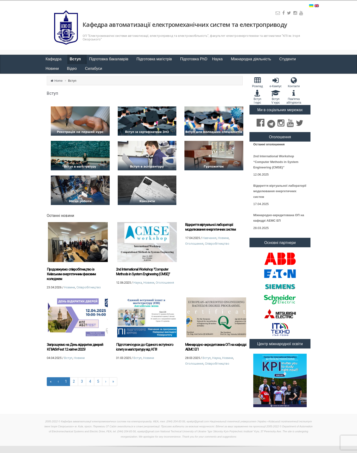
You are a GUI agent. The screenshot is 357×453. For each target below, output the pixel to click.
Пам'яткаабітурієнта (293, 97)
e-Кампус (275, 82)
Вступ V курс (275, 97)
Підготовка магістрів (154, 59)
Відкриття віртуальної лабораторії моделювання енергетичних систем (210, 227)
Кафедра (54, 59)
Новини (53, 69)
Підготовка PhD (193, 59)
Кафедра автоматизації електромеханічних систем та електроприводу (185, 24)
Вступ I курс (257, 97)
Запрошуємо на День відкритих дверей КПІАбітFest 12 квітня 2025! (75, 347)
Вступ (76, 59)
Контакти (293, 82)
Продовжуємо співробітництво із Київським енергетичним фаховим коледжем (71, 274)
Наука (218, 59)
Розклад (257, 82)
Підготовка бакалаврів (109, 59)
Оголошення (165, 282)
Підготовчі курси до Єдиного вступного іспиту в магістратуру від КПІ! (144, 347)
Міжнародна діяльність (251, 59)
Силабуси (93, 69)
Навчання (209, 238)
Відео (72, 69)
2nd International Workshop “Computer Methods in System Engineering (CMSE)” (143, 271)
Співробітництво (88, 287)
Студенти (288, 59)
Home (58, 80)
